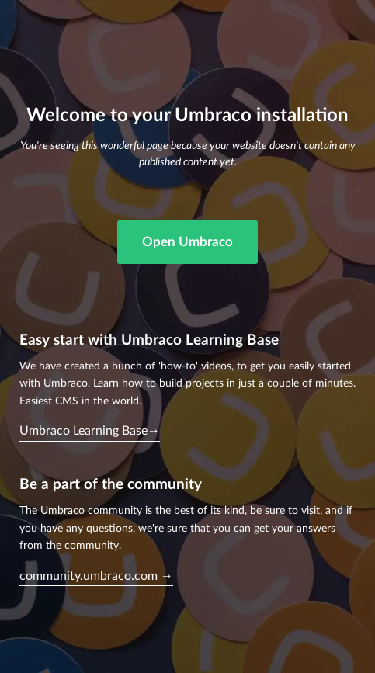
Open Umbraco (187, 241)
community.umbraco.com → (96, 576)
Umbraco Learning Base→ (89, 431)
